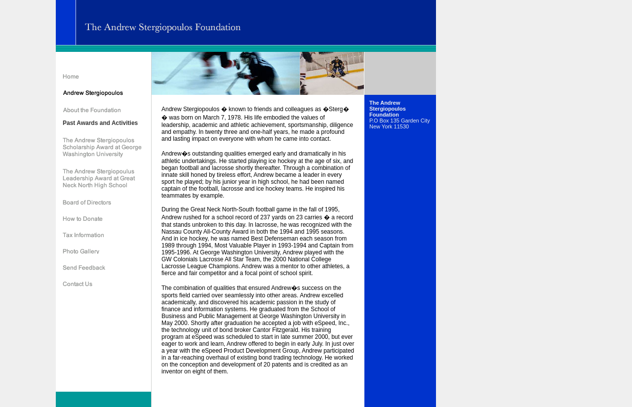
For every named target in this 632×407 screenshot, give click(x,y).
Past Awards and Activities (100, 123)
